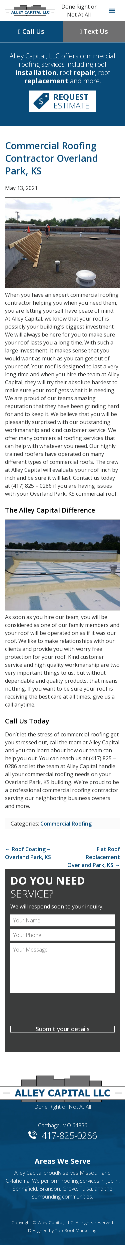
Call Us (31, 31)
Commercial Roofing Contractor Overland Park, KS (51, 158)
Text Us (94, 31)
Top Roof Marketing (75, 1230)
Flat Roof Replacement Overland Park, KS (93, 857)
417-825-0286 (69, 1134)
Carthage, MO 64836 (62, 1125)
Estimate (71, 101)
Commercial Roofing (66, 823)
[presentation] (62, 1010)
